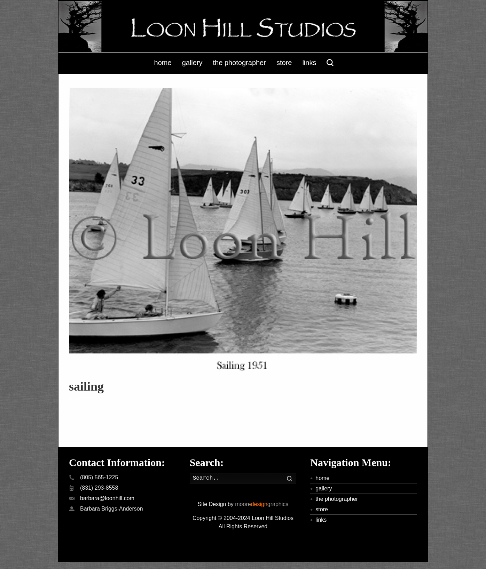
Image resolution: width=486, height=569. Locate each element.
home (322, 478)
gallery (323, 488)
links (321, 520)
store (321, 509)
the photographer (336, 499)
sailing (86, 386)
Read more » (85, 398)
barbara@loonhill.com (107, 498)
